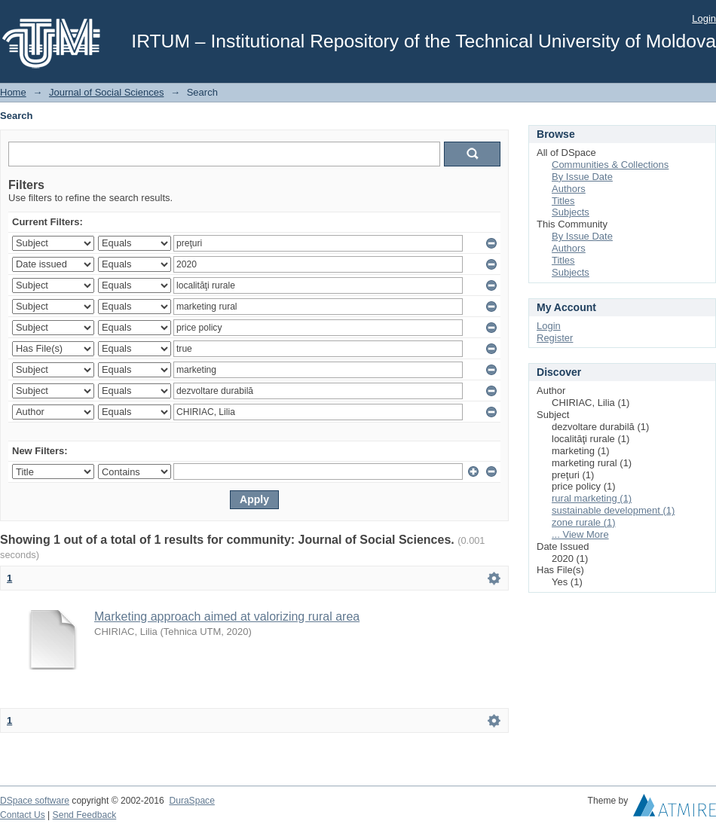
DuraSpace (191, 800)
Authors (569, 188)
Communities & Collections (610, 164)
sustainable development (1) (613, 510)
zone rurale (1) (584, 522)
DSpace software (34, 800)
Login (704, 18)
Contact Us (22, 815)
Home (13, 92)
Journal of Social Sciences (106, 92)
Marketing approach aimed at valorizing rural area (227, 616)
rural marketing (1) (592, 498)
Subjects (570, 212)
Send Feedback (85, 815)
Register (555, 337)
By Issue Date (582, 176)
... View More (580, 534)
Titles (563, 200)
